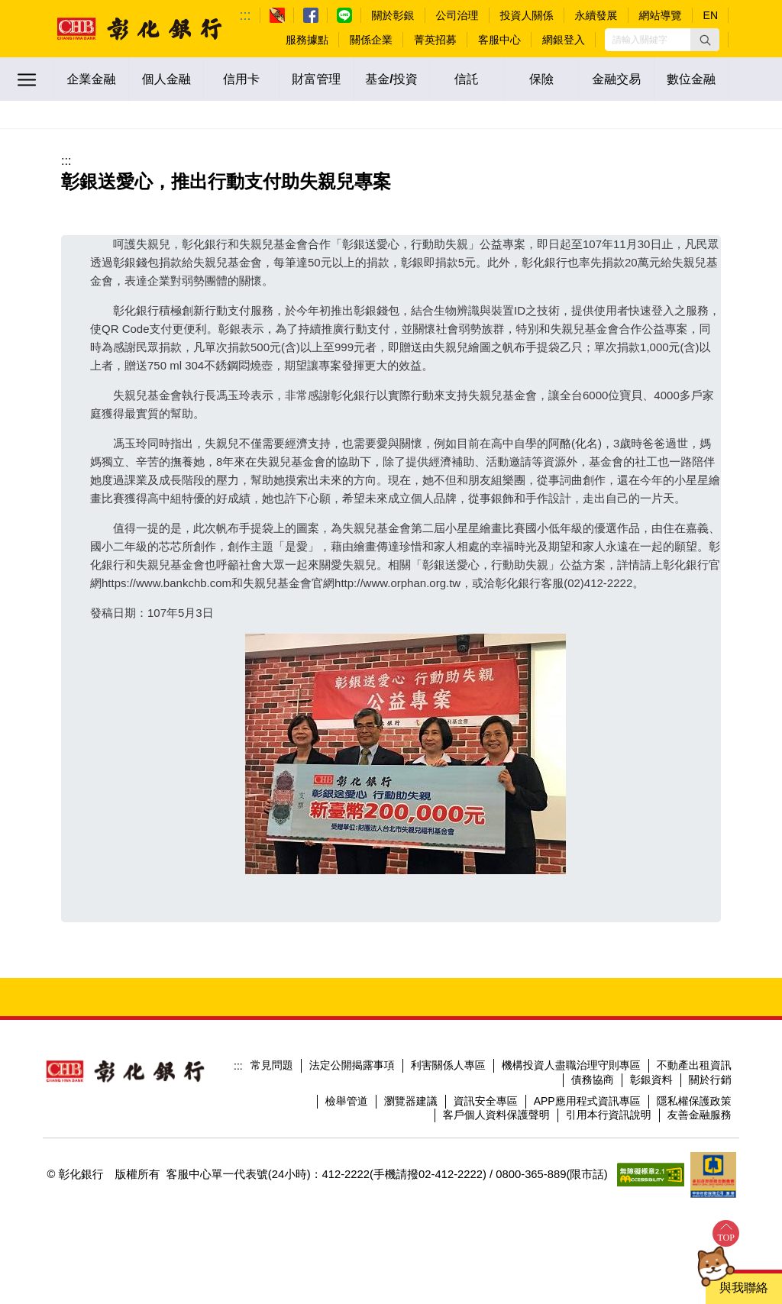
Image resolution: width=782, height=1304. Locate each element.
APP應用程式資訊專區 (587, 1101)
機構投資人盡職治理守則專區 (571, 1065)
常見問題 (271, 1065)
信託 (466, 79)
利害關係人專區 (448, 1065)
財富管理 (316, 79)
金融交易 (616, 79)
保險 (541, 79)
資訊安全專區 (486, 1101)
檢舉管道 (346, 1101)
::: (245, 15)
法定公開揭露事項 (352, 1065)
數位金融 (691, 79)
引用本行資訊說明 (608, 1115)
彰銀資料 (651, 1079)
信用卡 (241, 79)
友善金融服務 (699, 1115)
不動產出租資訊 (694, 1065)
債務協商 (592, 1079)
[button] (704, 39)
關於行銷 (710, 1079)
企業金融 (91, 79)
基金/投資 (391, 79)
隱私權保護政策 (694, 1101)
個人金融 (166, 79)
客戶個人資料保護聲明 (496, 1115)
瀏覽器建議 (411, 1101)
